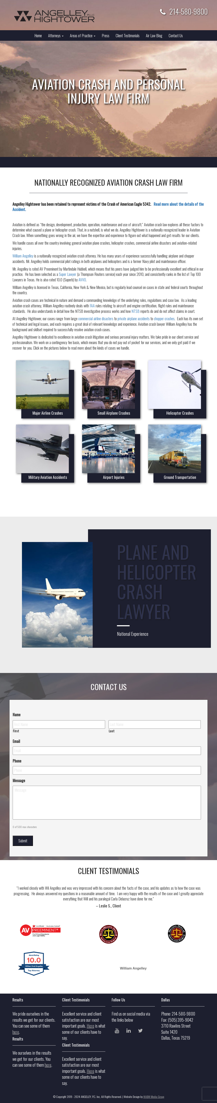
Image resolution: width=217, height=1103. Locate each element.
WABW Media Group (153, 1096)
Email (16, 741)
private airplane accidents (134, 318)
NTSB (136, 311)
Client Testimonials (128, 35)
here (15, 1032)
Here (90, 1026)
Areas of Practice (82, 35)
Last (112, 731)
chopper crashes (164, 318)
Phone (17, 760)
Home (38, 35)
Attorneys (56, 35)
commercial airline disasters (95, 318)
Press (105, 35)
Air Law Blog (154, 35)
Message (19, 780)
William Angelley (22, 256)
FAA (92, 305)
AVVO (82, 279)
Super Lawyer (67, 274)
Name (16, 714)
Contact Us (176, 35)
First (16, 731)
